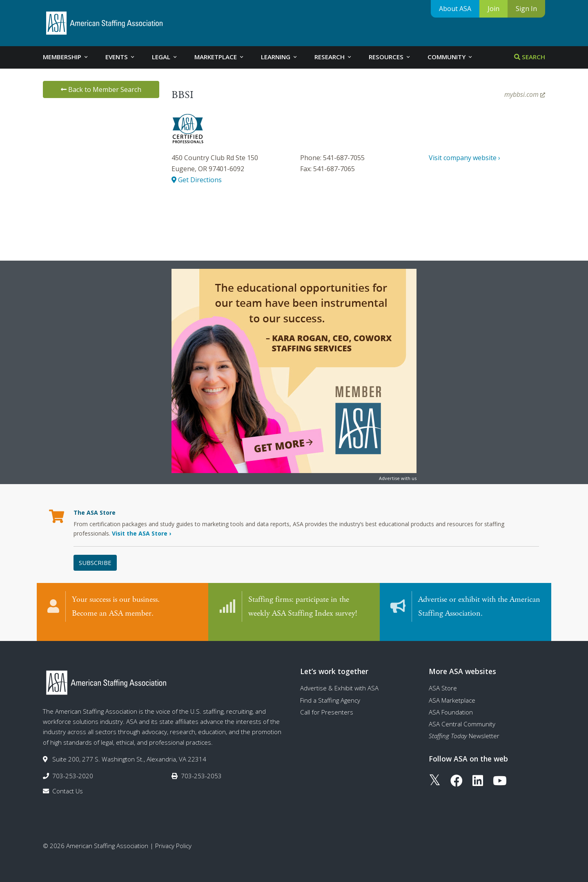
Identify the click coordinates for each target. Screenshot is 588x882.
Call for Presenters (326, 704)
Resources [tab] (390, 57)
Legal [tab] (165, 57)
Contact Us (67, 783)
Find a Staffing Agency (330, 692)
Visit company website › (464, 157)
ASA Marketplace (452, 692)
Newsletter (464, 728)
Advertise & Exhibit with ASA (339, 680)
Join (493, 8)
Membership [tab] (66, 57)
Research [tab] (333, 57)
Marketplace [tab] (219, 57)
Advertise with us (397, 478)
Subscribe (95, 562)
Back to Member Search (101, 89)
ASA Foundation (451, 704)
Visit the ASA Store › (141, 533)
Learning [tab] (279, 57)
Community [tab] (450, 57)
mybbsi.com (524, 94)
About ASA (455, 8)
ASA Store (443, 680)
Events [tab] (120, 57)
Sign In (526, 8)
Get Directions (197, 179)
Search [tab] (529, 57)
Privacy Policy (173, 837)
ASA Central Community (462, 716)
